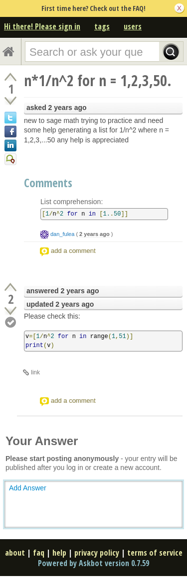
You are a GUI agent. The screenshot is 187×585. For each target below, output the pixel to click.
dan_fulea (62, 234)
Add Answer (27, 488)
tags (102, 26)
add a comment (73, 250)
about (15, 552)
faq (38, 552)
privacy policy (96, 552)
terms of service (155, 552)
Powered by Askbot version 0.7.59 (93, 563)
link (35, 372)
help (59, 552)
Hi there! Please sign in (42, 26)
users (133, 26)
